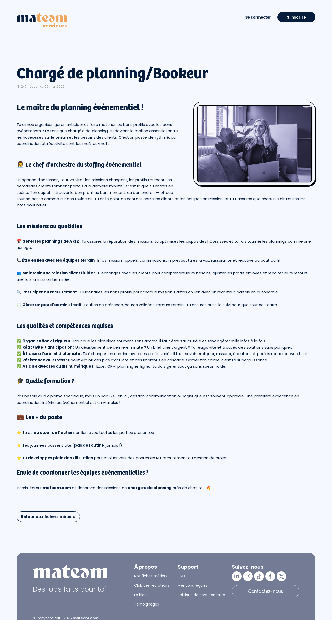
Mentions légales (192, 585)
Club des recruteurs (151, 585)
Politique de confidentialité (201, 594)
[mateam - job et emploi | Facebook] (270, 576)
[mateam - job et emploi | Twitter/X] (281, 576)
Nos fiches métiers (150, 576)
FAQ (181, 576)
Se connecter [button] (258, 17)
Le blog (140, 594)
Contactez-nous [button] (265, 591)
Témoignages (146, 604)
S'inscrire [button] (296, 17)
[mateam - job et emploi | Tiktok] (259, 576)
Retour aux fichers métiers (48, 516)
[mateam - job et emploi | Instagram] (248, 576)
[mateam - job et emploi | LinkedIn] (237, 576)
